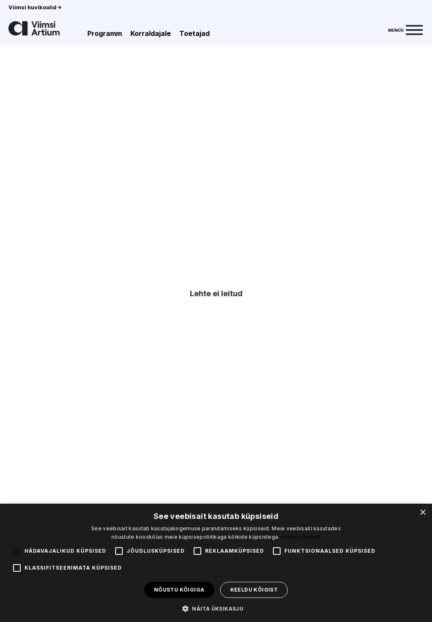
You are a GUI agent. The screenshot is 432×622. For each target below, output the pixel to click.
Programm (104, 33)
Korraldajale (150, 33)
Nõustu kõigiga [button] (179, 590)
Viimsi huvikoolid (35, 7)
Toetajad (194, 33)
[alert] (216, 563)
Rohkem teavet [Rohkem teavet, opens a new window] (301, 537)
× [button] (422, 513)
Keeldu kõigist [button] (254, 590)
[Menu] (405, 29)
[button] (216, 608)
